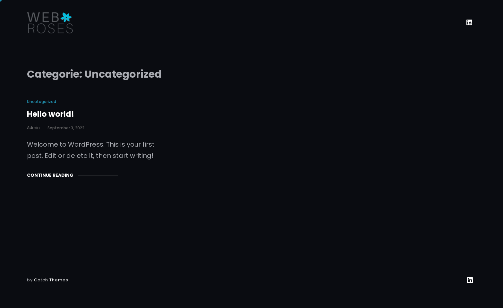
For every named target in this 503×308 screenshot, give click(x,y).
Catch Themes (51, 280)
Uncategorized (41, 101)
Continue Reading (50, 175)
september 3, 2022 (65, 128)
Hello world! (50, 114)
